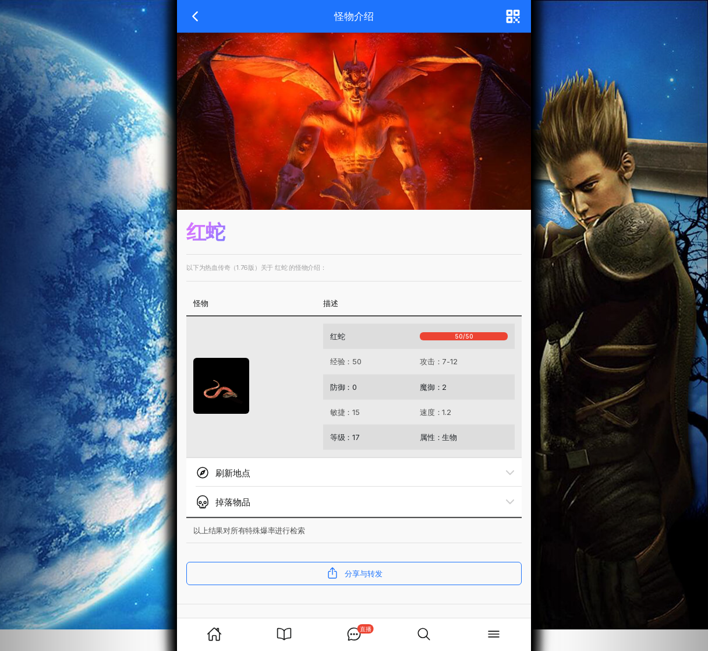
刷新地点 (223, 473)
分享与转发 (354, 572)
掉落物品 (223, 502)
